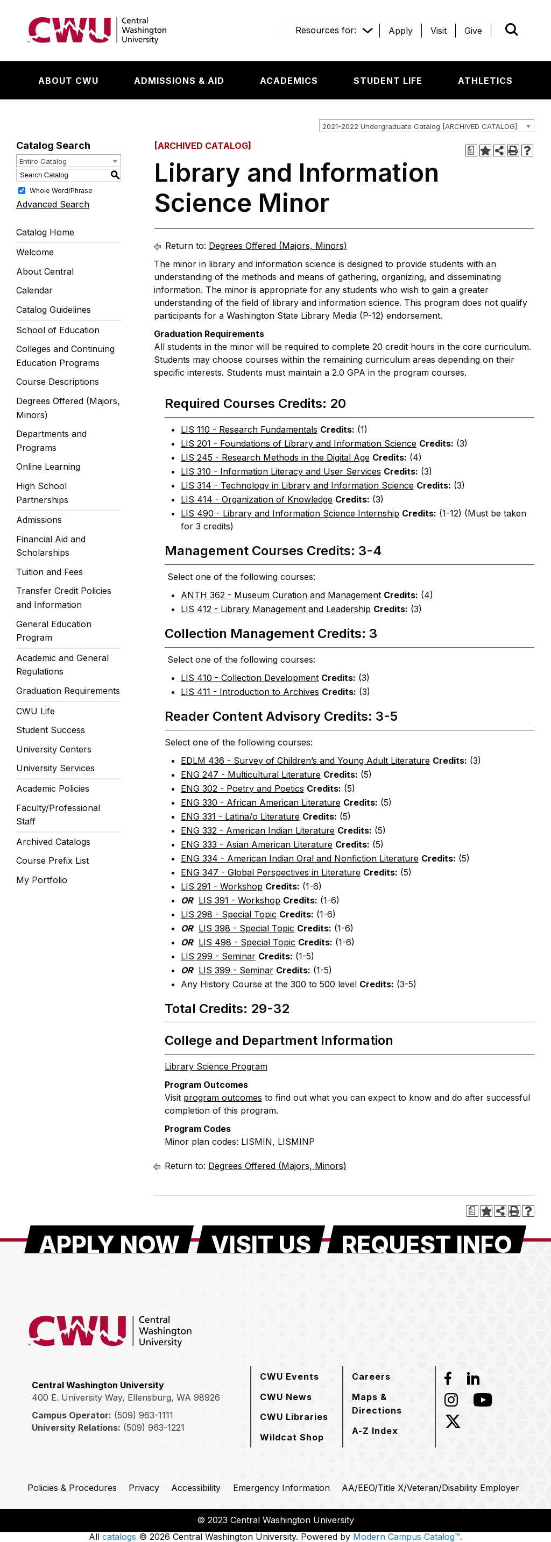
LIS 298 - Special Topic (229, 914)
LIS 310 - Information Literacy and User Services (281, 471)
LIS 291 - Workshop (222, 886)
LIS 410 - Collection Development (250, 677)
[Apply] (400, 31)
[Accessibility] (196, 1488)
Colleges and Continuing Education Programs (65, 355)
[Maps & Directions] (389, 1403)
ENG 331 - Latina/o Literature (240, 816)
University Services (55, 768)
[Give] (473, 31)
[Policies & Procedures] (72, 1488)
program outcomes (222, 1097)
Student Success (50, 730)
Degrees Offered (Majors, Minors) (68, 408)
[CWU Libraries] (294, 1417)
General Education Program (53, 631)
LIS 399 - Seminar (236, 970)
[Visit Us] (261, 1239)
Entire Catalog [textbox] (43, 161)
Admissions (39, 519)
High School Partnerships (42, 492)
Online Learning (48, 466)
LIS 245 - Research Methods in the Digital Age (275, 457)
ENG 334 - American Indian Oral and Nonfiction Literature (300, 858)
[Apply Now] (109, 1239)
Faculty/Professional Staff (58, 814)
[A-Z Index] (375, 1431)
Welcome (35, 252)
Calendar (34, 290)
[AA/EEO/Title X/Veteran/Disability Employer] (430, 1488)
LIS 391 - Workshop (239, 900)
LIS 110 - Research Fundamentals (249, 429)
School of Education (58, 330)
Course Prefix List (52, 860)
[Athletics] (485, 81)
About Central (45, 271)
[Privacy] (144, 1488)
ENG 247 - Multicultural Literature (251, 774)
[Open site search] (512, 29)
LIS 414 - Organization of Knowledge (257, 499)
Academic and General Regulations (62, 664)
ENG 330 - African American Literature (261, 802)
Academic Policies (52, 788)
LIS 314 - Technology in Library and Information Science (297, 485)
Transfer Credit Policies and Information (63, 597)
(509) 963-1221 (154, 1427)
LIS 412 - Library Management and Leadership (276, 609)
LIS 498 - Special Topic (247, 942)
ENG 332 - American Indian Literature (258, 830)
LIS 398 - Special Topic (246, 928)
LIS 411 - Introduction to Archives (250, 691)
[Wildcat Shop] (292, 1437)
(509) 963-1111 (143, 1415)
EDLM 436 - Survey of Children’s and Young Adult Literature (305, 760)
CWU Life (35, 711)
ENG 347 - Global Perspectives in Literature (271, 872)
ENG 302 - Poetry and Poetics (242, 788)
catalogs (119, 1536)
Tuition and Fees (49, 571)
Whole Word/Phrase (61, 190)
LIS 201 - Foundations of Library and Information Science (298, 443)
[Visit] (438, 31)
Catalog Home (45, 232)
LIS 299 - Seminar (218, 956)
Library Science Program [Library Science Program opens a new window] (216, 1066)
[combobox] (426, 125)
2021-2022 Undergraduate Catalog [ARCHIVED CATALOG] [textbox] (419, 126)
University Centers (53, 749)
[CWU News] (286, 1397)
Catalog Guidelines (53, 309)
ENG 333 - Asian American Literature (257, 844)
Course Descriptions (57, 381)
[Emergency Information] (281, 1488)
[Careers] (371, 1376)
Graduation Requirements (68, 690)
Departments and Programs (51, 440)
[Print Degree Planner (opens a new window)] (471, 150)
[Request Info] (427, 1239)
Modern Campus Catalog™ (406, 1536)
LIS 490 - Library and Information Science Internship (290, 513)
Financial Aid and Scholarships (51, 546)
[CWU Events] (289, 1376)
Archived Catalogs (53, 841)
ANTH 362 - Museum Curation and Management (281, 595)
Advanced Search (52, 204)
